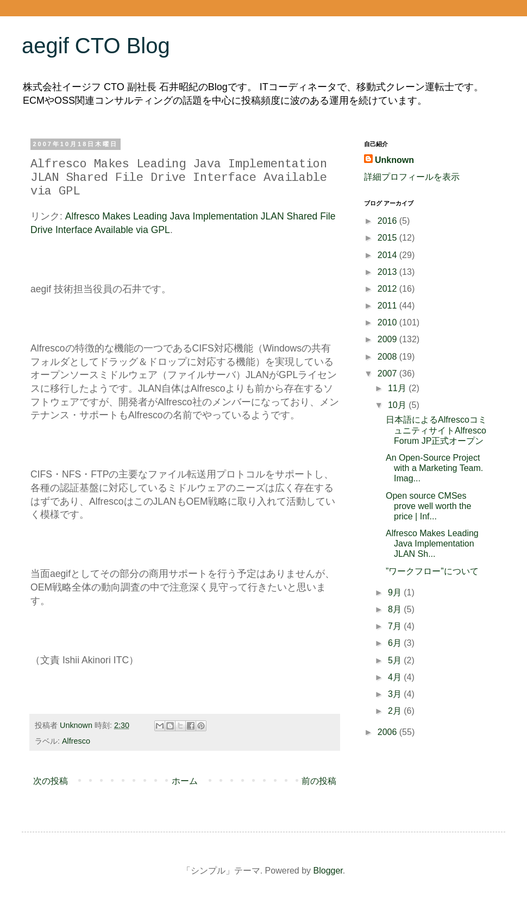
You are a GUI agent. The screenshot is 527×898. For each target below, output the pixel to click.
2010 (388, 322)
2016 (388, 220)
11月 (398, 388)
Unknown (394, 160)
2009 (388, 339)
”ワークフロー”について (432, 571)
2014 (388, 255)
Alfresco (76, 741)
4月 (396, 677)
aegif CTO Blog (96, 46)
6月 (396, 643)
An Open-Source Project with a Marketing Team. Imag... (434, 468)
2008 (388, 356)
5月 (396, 660)
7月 (396, 626)
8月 (396, 609)
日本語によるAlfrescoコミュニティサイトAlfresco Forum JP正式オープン (436, 430)
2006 (388, 732)
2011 (388, 305)
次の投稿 (50, 781)
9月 (396, 592)
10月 (398, 405)
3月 (396, 694)
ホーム (185, 781)
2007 (388, 373)
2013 (388, 272)
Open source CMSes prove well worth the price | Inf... (428, 506)
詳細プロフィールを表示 (412, 176)
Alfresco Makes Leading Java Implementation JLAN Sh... (432, 543)
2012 (388, 288)
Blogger (328, 870)
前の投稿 (319, 781)
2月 (396, 710)
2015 (388, 237)
